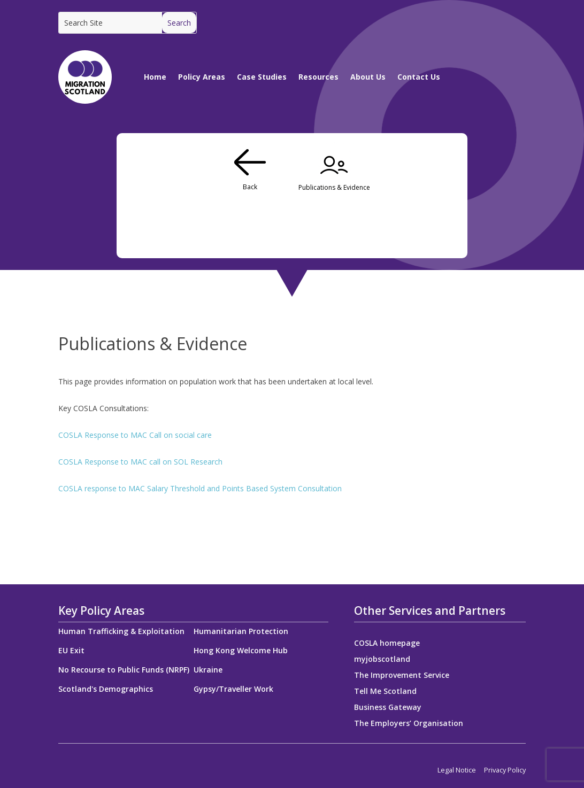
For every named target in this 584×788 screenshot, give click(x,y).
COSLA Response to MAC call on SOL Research (140, 462)
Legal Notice (456, 770)
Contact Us (418, 77)
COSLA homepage (387, 643)
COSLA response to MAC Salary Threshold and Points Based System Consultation (200, 488)
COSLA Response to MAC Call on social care (135, 435)
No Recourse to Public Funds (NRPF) (123, 670)
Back (250, 187)
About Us (368, 77)
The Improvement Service (401, 675)
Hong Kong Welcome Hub (241, 650)
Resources (318, 77)
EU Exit (71, 650)
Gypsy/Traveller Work (233, 689)
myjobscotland (382, 659)
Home (155, 77)
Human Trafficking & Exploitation (121, 631)
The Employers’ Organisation (408, 724)
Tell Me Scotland (385, 691)
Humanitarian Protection (241, 631)
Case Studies (262, 77)
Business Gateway (387, 708)
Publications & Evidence (334, 187)
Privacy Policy (505, 770)
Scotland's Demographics (105, 689)
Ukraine (208, 670)
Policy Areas (201, 77)
